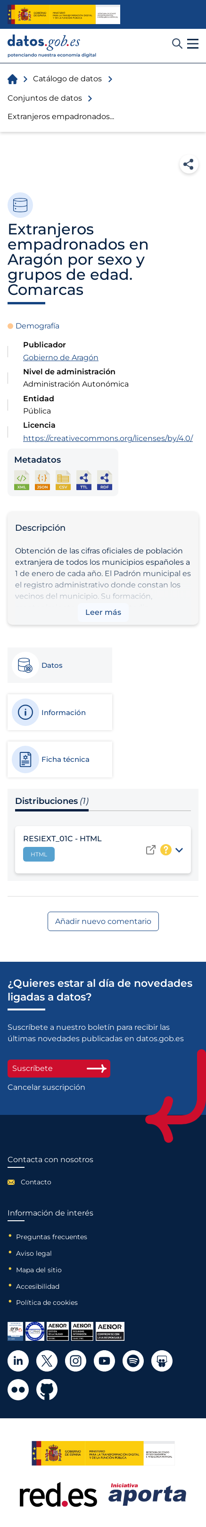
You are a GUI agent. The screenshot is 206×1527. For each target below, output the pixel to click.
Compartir (189, 164)
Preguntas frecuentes (51, 1237)
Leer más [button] (103, 612)
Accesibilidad (37, 1286)
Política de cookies (47, 1302)
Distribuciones (52, 801)
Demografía (37, 325)
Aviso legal (34, 1253)
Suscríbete (59, 1068)
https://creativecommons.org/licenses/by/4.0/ (108, 438)
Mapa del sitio (39, 1270)
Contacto (36, 1182)
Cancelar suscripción (46, 1087)
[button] (192, 44)
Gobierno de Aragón (61, 357)
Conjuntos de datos (45, 98)
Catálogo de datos (67, 78)
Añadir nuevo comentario (103, 921)
